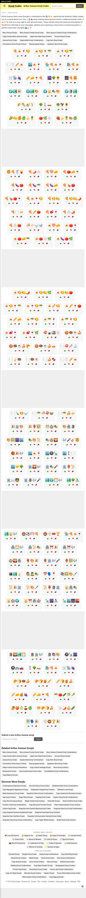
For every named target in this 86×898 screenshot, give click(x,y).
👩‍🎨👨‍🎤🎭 (32, 574)
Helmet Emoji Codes (67, 862)
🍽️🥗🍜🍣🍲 (43, 413)
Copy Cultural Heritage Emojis (40, 767)
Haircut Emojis (52, 862)
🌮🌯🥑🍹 (25, 105)
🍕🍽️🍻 (17, 212)
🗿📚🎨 (53, 654)
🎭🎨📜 (34, 440)
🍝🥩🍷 (10, 333)
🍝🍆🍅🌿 (64, 239)
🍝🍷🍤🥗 (64, 51)
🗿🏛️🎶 (36, 654)
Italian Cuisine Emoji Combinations (15, 767)
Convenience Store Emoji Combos (14, 44)
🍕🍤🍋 (53, 199)
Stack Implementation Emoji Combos (67, 805)
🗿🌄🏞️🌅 (17, 654)
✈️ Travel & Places (50, 839)
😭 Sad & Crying (41, 835)
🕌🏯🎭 (71, 587)
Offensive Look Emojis (65, 789)
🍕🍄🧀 (51, 172)
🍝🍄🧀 (53, 225)
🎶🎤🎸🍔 (70, 440)
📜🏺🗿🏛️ (51, 587)
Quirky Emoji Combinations (48, 854)
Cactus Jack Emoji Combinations (61, 869)
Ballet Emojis (33, 858)
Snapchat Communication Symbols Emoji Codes (44, 816)
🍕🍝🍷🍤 (21, 51)
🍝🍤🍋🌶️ (21, 292)
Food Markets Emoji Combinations (56, 771)
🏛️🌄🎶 (34, 467)
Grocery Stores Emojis (62, 36)
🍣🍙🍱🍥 (51, 333)
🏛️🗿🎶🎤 (32, 480)
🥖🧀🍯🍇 (19, 695)
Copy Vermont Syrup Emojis (12, 801)
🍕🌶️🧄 (34, 172)
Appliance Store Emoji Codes (57, 44)
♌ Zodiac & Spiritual (54, 843)
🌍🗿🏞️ (71, 91)
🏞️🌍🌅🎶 (53, 480)
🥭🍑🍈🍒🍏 (21, 708)
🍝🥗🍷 (49, 319)
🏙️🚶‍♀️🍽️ (68, 453)
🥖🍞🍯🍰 (64, 681)
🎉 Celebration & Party (36, 843)
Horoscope (59, 881)
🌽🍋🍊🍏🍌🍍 (21, 118)
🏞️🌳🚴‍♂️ (73, 480)
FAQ (38, 881)
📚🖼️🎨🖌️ (68, 574)
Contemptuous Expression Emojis (14, 786)
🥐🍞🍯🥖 (43, 681)
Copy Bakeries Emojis (10, 775)
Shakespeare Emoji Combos (65, 865)
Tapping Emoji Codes (43, 797)
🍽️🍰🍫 (49, 359)
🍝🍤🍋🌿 (43, 292)
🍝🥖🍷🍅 (73, 306)
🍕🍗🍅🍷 (12, 199)
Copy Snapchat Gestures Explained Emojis (17, 812)
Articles (44, 881)
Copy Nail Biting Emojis (69, 854)
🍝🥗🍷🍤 (68, 319)
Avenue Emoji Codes (10, 40)
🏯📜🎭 (34, 547)
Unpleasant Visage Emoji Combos (43, 789)
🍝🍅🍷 (71, 225)
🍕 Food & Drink (17, 839)
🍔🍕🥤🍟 (15, 172)
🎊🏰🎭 (51, 426)
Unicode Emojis (14, 854)
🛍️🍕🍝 (73, 64)
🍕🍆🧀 (51, 185)
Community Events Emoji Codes (30, 771)
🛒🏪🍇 (15, 78)
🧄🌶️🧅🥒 (66, 708)
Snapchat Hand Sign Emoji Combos (47, 812)
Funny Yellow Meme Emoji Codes (68, 873)
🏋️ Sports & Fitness (67, 839)
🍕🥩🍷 (51, 212)
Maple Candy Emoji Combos (35, 801)
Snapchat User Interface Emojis (14, 816)
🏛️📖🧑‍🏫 (13, 480)
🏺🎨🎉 (32, 561)
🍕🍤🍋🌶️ (73, 199)
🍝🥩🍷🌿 (30, 333)
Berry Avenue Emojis (10, 33)
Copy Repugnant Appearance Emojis (15, 789)
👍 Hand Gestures (70, 843)
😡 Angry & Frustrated (57, 835)
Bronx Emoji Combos (61, 767)
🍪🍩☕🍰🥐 (19, 346)
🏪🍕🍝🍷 (53, 64)
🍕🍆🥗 (34, 185)
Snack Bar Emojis (54, 801)
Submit (38, 739)
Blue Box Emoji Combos (32, 873)
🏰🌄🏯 (15, 561)
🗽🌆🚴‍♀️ (51, 601)
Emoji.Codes (15, 881)
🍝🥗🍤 (32, 319)
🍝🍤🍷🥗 (43, 51)
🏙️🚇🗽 (51, 453)
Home (4, 12)
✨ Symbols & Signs (52, 847)
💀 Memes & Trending (34, 847)
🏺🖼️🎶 (71, 561)
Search (80, 6)
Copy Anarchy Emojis (19, 862)
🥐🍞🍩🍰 (21, 681)
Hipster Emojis (49, 873)
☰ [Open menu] (4, 5)
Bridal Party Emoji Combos (66, 820)
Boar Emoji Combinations (66, 858)
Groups (33, 881)
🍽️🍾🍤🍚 (19, 413)
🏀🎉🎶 (17, 453)
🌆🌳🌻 (53, 78)
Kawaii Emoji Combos (18, 858)
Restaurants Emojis (9, 771)
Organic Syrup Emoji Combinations (65, 797)
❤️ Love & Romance (12, 835)
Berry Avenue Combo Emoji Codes (32, 33)
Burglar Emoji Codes (29, 854)
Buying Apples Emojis (36, 44)
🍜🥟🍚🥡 (34, 225)
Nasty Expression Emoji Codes (13, 793)
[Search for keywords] (63, 6)
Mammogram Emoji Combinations (34, 877)
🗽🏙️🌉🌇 (70, 601)
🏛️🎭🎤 (51, 467)
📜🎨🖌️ (32, 587)
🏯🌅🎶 (17, 547)
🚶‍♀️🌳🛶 (34, 668)
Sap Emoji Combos (9, 797)
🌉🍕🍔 (71, 78)
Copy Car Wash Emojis (13, 873)
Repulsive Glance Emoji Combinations (40, 793)
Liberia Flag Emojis (9, 808)
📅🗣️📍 (49, 574)
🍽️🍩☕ (32, 359)
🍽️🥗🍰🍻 (66, 413)
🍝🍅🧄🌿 (43, 239)
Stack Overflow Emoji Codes (72, 801)
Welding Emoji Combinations (21, 865)
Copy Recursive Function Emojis (40, 805)
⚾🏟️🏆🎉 (51, 721)
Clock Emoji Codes (47, 858)
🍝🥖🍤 (53, 306)
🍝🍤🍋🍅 (64, 292)
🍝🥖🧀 (15, 319)
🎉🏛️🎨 (17, 426)
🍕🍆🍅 (17, 185)
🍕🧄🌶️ (68, 212)
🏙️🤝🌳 (17, 467)
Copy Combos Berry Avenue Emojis (15, 36)
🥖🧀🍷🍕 (34, 78)
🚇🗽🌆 (71, 654)
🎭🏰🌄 (51, 440)
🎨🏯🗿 (68, 426)
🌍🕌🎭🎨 (51, 91)
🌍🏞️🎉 (15, 91)
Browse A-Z (26, 881)
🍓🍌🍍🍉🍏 (66, 118)
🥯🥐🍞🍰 (45, 708)
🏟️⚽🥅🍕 (30, 534)
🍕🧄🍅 (15, 225)
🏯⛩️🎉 (51, 547)
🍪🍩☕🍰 (73, 333)
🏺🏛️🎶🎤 (51, 561)
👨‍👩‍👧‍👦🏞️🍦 (15, 574)
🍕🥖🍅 (34, 212)
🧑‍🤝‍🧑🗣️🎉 (32, 721)
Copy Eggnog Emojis (56, 877)
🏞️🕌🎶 (10, 534)
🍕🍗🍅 (68, 185)
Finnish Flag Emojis (19, 869)
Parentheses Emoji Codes (38, 869)
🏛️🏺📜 (68, 467)
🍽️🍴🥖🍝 (15, 64)
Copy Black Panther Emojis (43, 865)
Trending (51, 881)
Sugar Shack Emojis (26, 797)
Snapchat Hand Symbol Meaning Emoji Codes (35, 808)
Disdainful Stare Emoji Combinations (65, 786)
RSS (78, 881)
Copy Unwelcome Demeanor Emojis (68, 793)
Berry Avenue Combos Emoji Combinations (62, 33)
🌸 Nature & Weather (33, 839)
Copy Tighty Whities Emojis (44, 820)
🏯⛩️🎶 (68, 547)
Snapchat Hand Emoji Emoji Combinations (17, 820)
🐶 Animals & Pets (74, 835)
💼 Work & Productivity (17, 843)
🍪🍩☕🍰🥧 (45, 346)
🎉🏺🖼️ (34, 426)
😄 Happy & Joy (27, 835)
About (67, 881)
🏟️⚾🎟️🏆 (51, 534)
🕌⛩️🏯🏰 (32, 601)
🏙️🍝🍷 (34, 64)
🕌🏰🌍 (13, 601)
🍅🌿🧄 (45, 118)
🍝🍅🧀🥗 (21, 239)
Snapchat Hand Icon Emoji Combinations (68, 808)
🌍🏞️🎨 (32, 91)
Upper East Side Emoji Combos (41, 36)
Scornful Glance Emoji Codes (39, 786)
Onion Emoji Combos (36, 862)
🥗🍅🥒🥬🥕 (64, 695)
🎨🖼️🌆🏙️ (15, 440)
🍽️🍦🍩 (15, 359)
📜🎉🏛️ (15, 587)
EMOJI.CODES (6, 1)
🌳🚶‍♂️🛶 (45, 105)
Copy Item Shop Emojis (54, 40)
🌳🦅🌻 (62, 105)
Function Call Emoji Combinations (14, 805)
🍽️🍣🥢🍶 (68, 346)
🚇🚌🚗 (17, 668)
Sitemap (73, 881)
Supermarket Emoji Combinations (31, 40)
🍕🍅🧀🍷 (70, 172)
